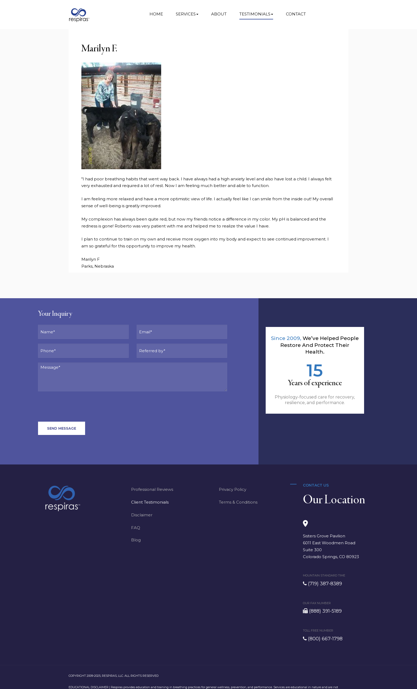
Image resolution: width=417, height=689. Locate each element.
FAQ (135, 527)
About (219, 13)
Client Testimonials (150, 502)
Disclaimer (141, 514)
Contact (296, 13)
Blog (136, 539)
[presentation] (78, 406)
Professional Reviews (152, 489)
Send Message (61, 428)
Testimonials (256, 13)
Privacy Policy (232, 489)
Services (187, 13)
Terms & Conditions (238, 502)
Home (156, 13)
